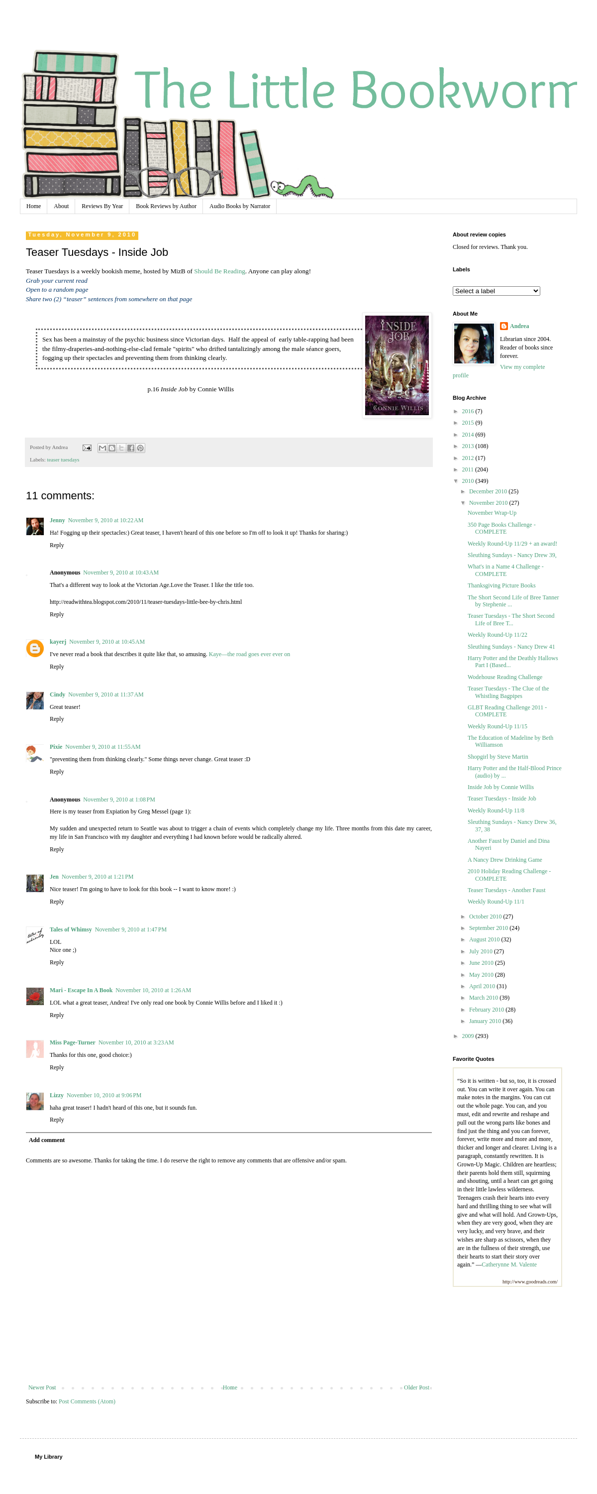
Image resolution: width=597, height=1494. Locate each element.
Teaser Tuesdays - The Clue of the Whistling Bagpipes (508, 692)
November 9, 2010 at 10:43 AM (121, 572)
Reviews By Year (102, 206)
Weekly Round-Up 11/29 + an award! (512, 543)
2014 (469, 434)
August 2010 (485, 939)
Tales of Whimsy (71, 929)
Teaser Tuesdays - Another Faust (506, 890)
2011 (469, 469)
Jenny (57, 520)
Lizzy (57, 1095)
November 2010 (489, 502)
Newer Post (42, 1387)
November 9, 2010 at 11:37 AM (105, 694)
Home (33, 206)
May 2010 (482, 974)
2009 (469, 1036)
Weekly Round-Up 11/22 (497, 634)
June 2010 (482, 962)
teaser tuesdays (63, 459)
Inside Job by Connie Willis (501, 787)
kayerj (58, 641)
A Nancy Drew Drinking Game (505, 859)
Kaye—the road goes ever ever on (250, 654)
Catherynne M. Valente (509, 1264)
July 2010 (481, 951)
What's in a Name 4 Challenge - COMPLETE (506, 570)
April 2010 (483, 986)
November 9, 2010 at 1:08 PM (119, 799)
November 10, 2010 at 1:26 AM (153, 990)
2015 (469, 422)
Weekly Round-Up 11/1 (496, 901)
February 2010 (487, 1009)
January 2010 (485, 1021)
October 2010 (486, 916)
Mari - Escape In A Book (81, 990)
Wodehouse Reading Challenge (505, 677)
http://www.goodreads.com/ (530, 1281)
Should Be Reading (219, 271)
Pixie (56, 746)
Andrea (519, 326)
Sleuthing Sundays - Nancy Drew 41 (511, 646)
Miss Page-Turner (73, 1042)
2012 (469, 458)
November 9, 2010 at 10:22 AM (106, 520)
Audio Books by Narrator (239, 206)
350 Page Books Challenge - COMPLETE (502, 528)
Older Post (416, 1387)
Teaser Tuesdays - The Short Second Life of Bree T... (511, 619)
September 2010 (489, 927)
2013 (469, 446)
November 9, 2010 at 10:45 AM (107, 641)
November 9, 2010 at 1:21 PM (98, 876)
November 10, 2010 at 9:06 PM (104, 1095)
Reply (57, 545)
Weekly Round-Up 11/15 (497, 726)
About (61, 206)
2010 (469, 480)
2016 (469, 411)
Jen (54, 876)
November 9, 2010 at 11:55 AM (102, 746)
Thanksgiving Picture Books (502, 585)
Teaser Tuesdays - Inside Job (502, 798)
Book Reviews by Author (166, 206)
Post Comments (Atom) (87, 1401)
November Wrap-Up (492, 512)
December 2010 (488, 491)
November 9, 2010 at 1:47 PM (131, 929)
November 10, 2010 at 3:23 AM (136, 1042)
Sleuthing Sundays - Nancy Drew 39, (512, 555)
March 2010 (484, 997)
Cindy (57, 694)
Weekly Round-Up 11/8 (496, 810)
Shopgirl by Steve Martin (498, 756)
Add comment (47, 1140)
